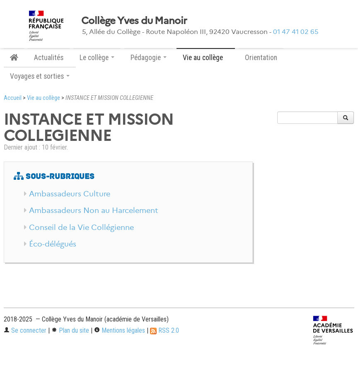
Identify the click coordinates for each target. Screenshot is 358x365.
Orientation (261, 57)
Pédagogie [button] (149, 57)
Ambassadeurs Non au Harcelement (93, 210)
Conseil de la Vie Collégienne (81, 227)
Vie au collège (43, 98)
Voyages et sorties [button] (40, 76)
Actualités (48, 57)
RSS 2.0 (164, 330)
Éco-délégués (52, 244)
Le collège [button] (97, 57)
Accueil (13, 98)
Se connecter (25, 330)
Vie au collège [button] (206, 57)
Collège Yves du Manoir (134, 20)
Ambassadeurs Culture (69, 193)
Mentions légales (119, 330)
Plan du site (70, 330)
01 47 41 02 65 (296, 32)
